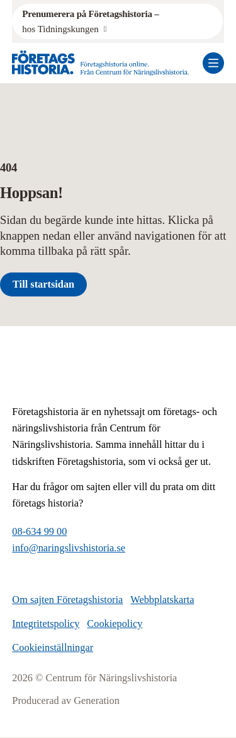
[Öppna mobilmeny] (213, 63)
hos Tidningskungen (91, 20)
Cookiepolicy (114, 624)
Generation (97, 700)
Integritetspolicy (45, 624)
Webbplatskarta (162, 600)
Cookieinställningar (52, 647)
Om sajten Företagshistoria (67, 600)
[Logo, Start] (100, 63)
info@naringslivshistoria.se (68, 548)
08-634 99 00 (39, 531)
